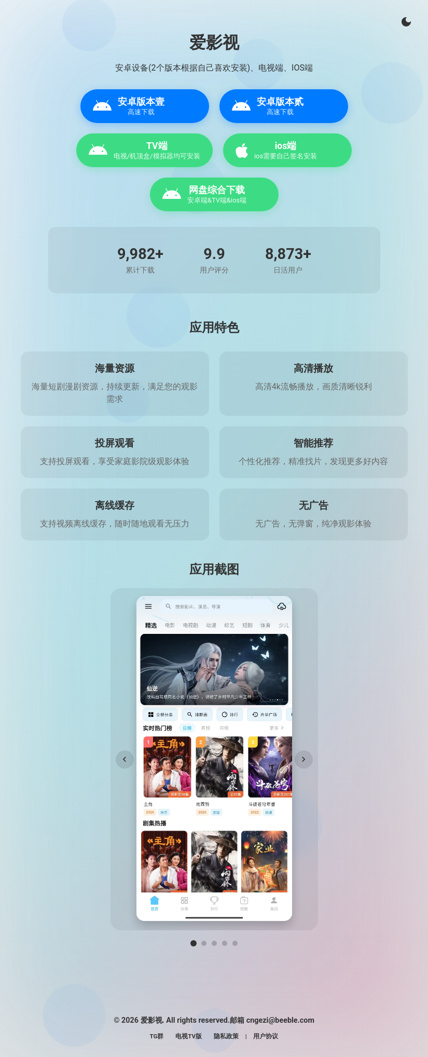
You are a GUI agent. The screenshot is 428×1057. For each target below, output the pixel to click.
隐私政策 (226, 1036)
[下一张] (304, 759)
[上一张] (125, 759)
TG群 (157, 1036)
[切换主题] (406, 21)
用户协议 (265, 1036)
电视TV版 (188, 1036)
